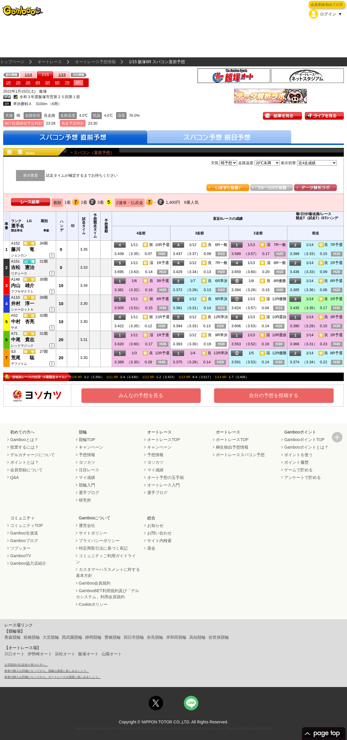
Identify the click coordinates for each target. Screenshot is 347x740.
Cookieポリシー (93, 604)
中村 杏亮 (22, 321)
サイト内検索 (159, 540)
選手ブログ (89, 492)
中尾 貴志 (22, 339)
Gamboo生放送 (24, 533)
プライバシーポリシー (99, 540)
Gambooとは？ (24, 439)
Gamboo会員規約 (95, 583)
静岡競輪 (93, 637)
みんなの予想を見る (141, 395)
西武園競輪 (72, 637)
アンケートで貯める (302, 477)
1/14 (28, 74)
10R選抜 (279, 317)
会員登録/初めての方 (327, 5)
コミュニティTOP (26, 525)
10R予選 (162, 244)
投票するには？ (24, 447)
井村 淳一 (22, 303)
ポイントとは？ (24, 462)
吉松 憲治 (22, 267)
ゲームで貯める (298, 470)
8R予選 (336, 353)
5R (47, 82)
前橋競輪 (32, 637)
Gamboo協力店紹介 (28, 563)
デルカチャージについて (32, 454)
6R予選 (336, 281)
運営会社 (87, 525)
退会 (151, 548)
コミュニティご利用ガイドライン (106, 558)
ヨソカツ (87, 462)
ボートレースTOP (232, 439)
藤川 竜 (22, 249)
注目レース (89, 470)
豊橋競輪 (112, 637)
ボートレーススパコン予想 (240, 454)
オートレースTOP (163, 439)
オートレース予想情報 (95, 61)
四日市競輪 (134, 637)
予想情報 (87, 454)
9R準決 (221, 299)
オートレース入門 (163, 485)
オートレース (50, 61)
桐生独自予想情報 (232, 447)
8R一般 (280, 263)
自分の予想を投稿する (273, 395)
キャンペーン (91, 447)
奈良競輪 (155, 637)
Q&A (14, 477)
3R (28, 82)
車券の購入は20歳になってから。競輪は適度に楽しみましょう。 (46, 670)
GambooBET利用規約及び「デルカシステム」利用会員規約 (107, 593)
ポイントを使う (298, 454)
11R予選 (162, 317)
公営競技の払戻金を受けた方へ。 (26, 664)
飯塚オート (88, 654)
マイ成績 (87, 477)
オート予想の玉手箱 (165, 477)
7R (67, 82)
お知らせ (155, 525)
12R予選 (162, 353)
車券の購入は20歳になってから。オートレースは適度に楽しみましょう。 (52, 677)
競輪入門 (87, 485)
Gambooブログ (24, 540)
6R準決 (221, 281)
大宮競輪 (51, 637)
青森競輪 (12, 637)
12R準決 (220, 317)
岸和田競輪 (176, 637)
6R (57, 82)
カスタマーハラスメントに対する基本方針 (108, 572)
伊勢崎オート (40, 654)
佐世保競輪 (219, 637)
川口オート (14, 654)
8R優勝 (280, 281)
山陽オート (112, 654)
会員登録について (26, 470)
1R (8, 82)
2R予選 (336, 335)
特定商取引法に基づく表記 (103, 548)
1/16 (62, 74)
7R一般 (280, 244)
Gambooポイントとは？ (306, 447)
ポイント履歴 (296, 462)
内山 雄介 (22, 285)
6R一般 (221, 244)
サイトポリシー (93, 533)
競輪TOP (87, 439)
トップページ (12, 61)
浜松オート (65, 654)
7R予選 (336, 244)
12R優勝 (279, 299)
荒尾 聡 (22, 357)
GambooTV (20, 555)
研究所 (85, 500)
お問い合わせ (159, 533)
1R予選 (162, 263)
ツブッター (20, 548)
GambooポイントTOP (304, 439)
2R (18, 82)
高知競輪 (197, 637)
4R (37, 82)
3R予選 (162, 281)
